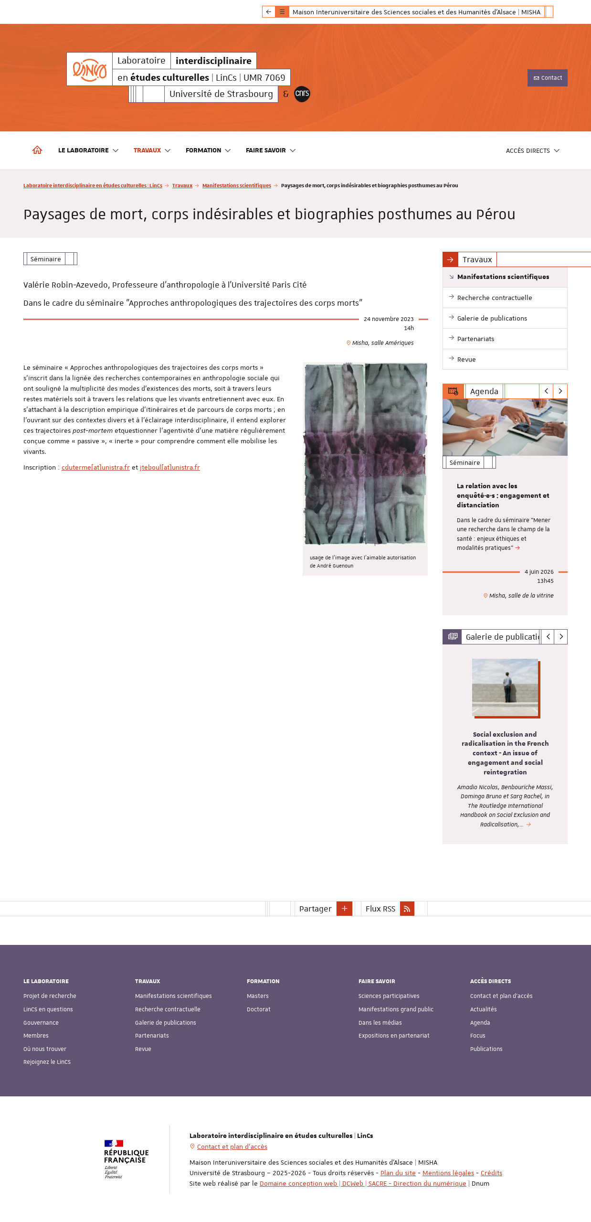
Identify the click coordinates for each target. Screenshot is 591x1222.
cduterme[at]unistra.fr (96, 467)
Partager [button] (315, 908)
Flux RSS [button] (380, 908)
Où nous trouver (44, 1048)
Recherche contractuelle (168, 1009)
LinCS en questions (48, 1009)
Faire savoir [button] (271, 150)
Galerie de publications (165, 1022)
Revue (143, 1048)
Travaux (182, 185)
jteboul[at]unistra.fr (170, 467)
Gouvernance (41, 1022)
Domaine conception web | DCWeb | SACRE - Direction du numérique (363, 1183)
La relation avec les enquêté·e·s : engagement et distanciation (503, 496)
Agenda (480, 1022)
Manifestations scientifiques (236, 185)
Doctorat (259, 1009)
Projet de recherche (49, 996)
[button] (344, 908)
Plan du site (398, 1172)
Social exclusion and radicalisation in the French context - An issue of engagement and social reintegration (505, 753)
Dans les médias (380, 1022)
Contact (547, 78)
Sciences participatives (389, 996)
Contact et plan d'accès (501, 996)
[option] (505, 507)
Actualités (483, 1009)
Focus (477, 1036)
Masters (258, 996)
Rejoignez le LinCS (47, 1062)
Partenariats (152, 1036)
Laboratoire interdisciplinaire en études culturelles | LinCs (92, 185)
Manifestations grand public (396, 1009)
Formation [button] (209, 150)
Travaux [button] (152, 150)
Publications (486, 1048)
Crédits (491, 1172)
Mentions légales (448, 1172)
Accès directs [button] (533, 150)
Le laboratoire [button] (88, 150)
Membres (36, 1036)
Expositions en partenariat (394, 1036)
